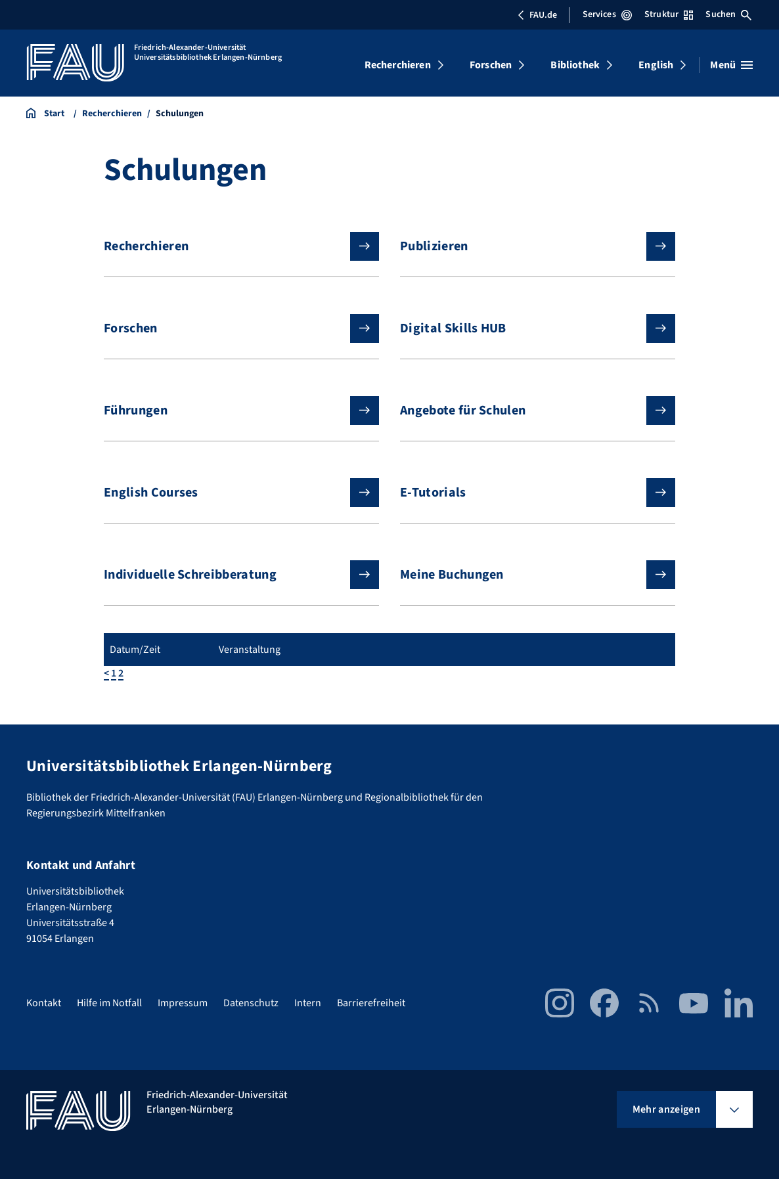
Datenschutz (250, 1003)
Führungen (231, 410)
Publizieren (527, 246)
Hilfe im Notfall (109, 1003)
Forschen (491, 65)
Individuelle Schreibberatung (231, 574)
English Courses (231, 492)
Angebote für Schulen (527, 410)
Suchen (728, 14)
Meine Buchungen (527, 574)
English (655, 65)
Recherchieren (398, 65)
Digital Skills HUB (527, 328)
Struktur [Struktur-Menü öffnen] (668, 14)
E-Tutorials (527, 492)
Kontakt (43, 1003)
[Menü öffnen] (731, 65)
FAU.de (537, 15)
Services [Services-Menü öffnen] (607, 14)
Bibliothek (575, 65)
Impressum (183, 1003)
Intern (307, 1003)
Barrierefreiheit (371, 1003)
